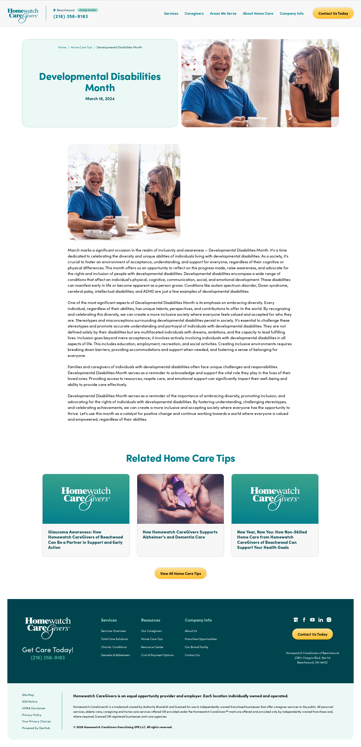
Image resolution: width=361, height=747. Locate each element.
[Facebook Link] (304, 620)
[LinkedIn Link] (320, 620)
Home (62, 47)
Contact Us (192, 655)
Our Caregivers (151, 631)
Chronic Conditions (114, 647)
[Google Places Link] (296, 620)
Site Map (28, 695)
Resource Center (152, 647)
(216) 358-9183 (70, 16)
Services (171, 13)
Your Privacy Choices (36, 721)
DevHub (44, 728)
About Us (191, 631)
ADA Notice (29, 701)
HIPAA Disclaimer (33, 708)
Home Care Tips (81, 47)
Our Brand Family (196, 647)
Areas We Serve (223, 13)
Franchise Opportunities (201, 639)
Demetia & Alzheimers (115, 655)
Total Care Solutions (114, 639)
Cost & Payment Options (157, 655)
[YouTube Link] (312, 620)
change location (87, 10)
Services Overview (113, 631)
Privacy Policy (31, 715)
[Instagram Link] (329, 620)
